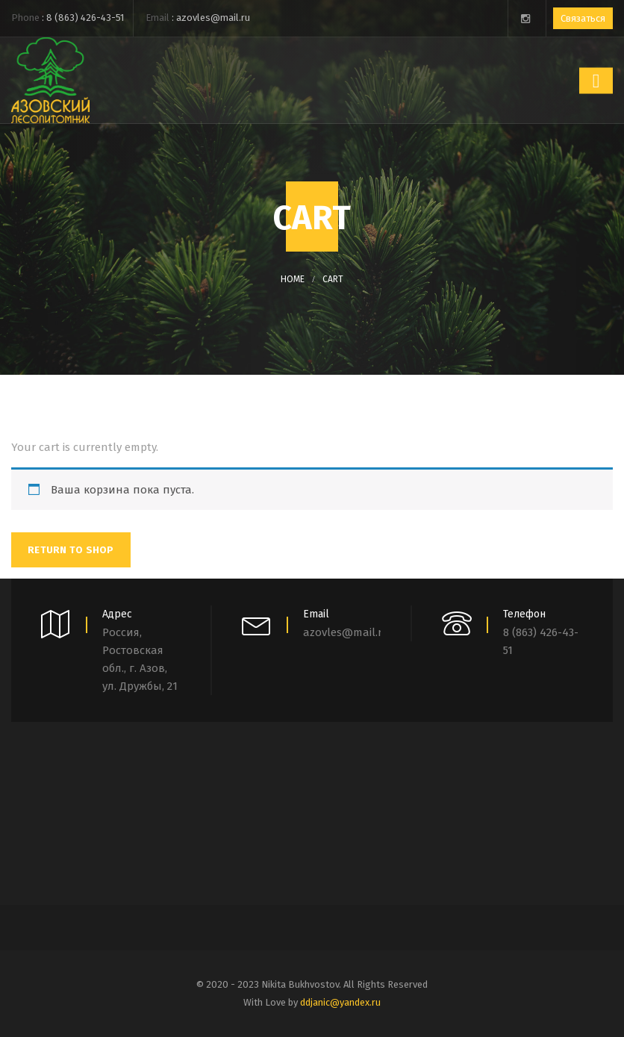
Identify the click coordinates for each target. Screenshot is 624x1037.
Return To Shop (71, 549)
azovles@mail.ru (213, 17)
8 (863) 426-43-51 (85, 17)
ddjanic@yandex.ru (340, 1002)
